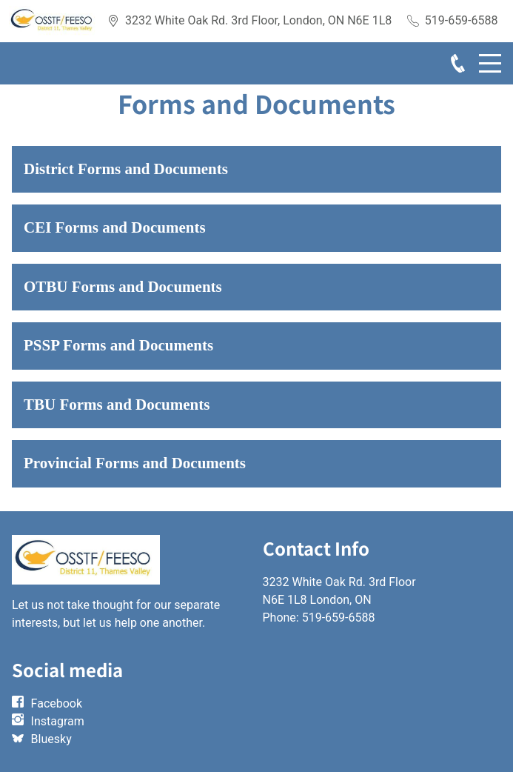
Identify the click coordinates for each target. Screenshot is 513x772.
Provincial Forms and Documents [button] (135, 463)
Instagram (57, 721)
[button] (256, 169)
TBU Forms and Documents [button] (116, 404)
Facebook (56, 703)
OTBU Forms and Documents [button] (123, 287)
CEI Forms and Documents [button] (115, 227)
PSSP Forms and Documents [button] (118, 345)
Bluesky (51, 739)
